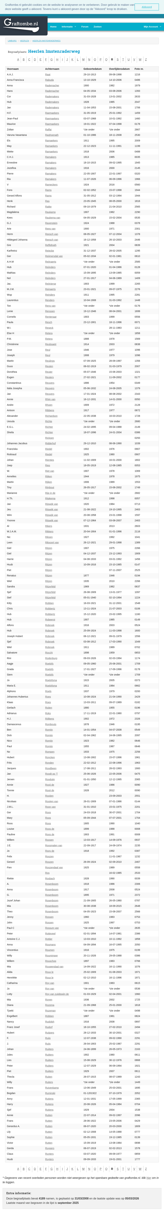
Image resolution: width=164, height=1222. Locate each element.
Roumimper (51, 955)
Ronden (49, 762)
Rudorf (48, 1027)
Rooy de (49, 850)
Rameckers (51, 184)
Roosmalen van (53, 845)
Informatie (67, 26)
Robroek (49, 625)
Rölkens (49, 718)
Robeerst (50, 619)
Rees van (50, 228)
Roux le (49, 972)
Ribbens (49, 410)
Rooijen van (51, 801)
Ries (47, 465)
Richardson (51, 416)
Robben (49, 603)
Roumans (50, 944)
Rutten (48, 1115)
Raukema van (52, 217)
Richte (48, 421)
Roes (48, 696)
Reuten (49, 366)
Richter (49, 427)
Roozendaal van (54, 867)
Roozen (49, 856)
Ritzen (48, 548)
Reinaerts (50, 289)
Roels (48, 691)
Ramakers (50, 157)
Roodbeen (50, 768)
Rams (48, 190)
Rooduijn (50, 779)
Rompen (49, 751)
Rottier (48, 939)
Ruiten (48, 1076)
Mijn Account (151, 26)
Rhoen (48, 404)
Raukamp (50, 212)
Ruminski (50, 1093)
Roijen (48, 707)
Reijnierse (50, 283)
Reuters (49, 377)
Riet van (49, 471)
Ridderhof (50, 443)
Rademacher (52, 85)
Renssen (50, 311)
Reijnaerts (50, 261)
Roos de (49, 828)
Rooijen (49, 795)
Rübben (49, 1016)
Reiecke (49, 250)
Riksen (49, 537)
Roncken (50, 757)
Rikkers (49, 531)
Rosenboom (51, 883)
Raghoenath (51, 135)
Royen (48, 999)
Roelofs (49, 663)
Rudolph (49, 1021)
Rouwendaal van (54, 966)
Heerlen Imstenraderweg (46, 41)
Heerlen (24, 41)
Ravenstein (51, 223)
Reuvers (49, 382)
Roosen (49, 839)
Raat (47, 74)
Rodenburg (51, 658)
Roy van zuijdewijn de (57, 994)
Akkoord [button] (147, 7)
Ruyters (49, 1153)
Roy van (49, 983)
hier (148, 1177)
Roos (48, 812)
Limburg (12, 41)
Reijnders (50, 267)
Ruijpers (49, 1032)
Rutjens (49, 1098)
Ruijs (48, 1038)
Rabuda (49, 79)
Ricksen (49, 438)
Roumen (49, 950)
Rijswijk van (51, 504)
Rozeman (50, 1010)
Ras (47, 201)
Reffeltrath (50, 245)
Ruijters (49, 1049)
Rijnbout (49, 487)
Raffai (48, 129)
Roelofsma (51, 680)
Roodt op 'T (51, 773)
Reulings (50, 360)
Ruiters (49, 1082)
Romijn (49, 729)
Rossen (49, 917)
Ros (47, 872)
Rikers (48, 526)
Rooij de (49, 784)
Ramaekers (51, 140)
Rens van (50, 305)
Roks (48, 713)
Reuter (48, 371)
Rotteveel (50, 933)
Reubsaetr (50, 344)
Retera (48, 333)
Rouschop (50, 961)
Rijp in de (50, 493)
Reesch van (51, 234)
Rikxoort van (52, 542)
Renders (49, 300)
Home (53, 26)
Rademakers (52, 96)
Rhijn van (50, 399)
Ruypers (49, 1148)
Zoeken (98, 26)
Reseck (49, 327)
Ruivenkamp (52, 1087)
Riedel (48, 449)
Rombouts (50, 724)
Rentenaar (50, 316)
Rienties (49, 460)
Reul (47, 349)
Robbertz (50, 608)
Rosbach (50, 878)
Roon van (50, 806)
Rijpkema (50, 498)
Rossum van (52, 928)
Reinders (50, 294)
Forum (84, 26)
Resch (48, 322)
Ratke (48, 206)
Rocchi (49, 652)
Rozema (49, 1005)
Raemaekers (52, 113)
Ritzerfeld (50, 586)
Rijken (48, 476)
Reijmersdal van (54, 256)
